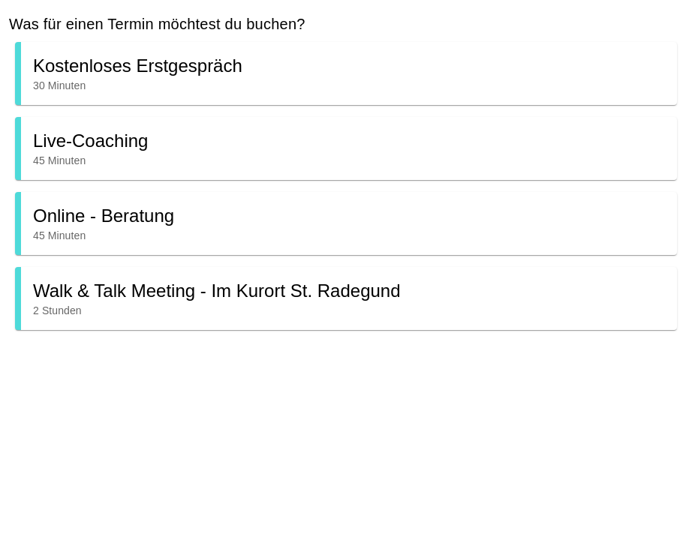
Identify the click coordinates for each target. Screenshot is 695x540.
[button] (346, 73)
